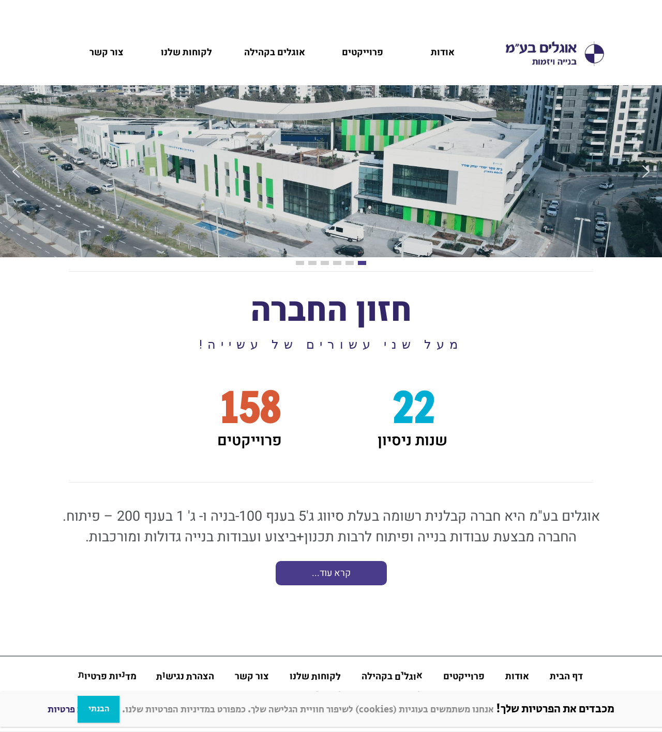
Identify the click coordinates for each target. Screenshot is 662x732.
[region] (331, 548)
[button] (16, 171)
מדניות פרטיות (75, 710)
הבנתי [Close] (98, 709)
